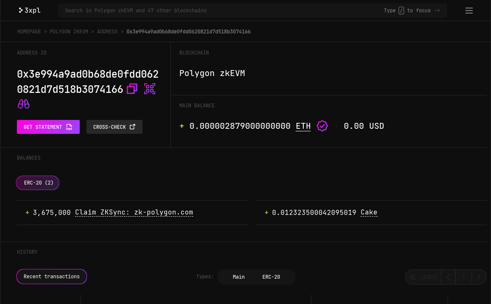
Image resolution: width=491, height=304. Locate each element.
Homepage (29, 31)
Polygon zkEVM (69, 31)
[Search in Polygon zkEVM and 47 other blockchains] (224, 10)
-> (437, 10)
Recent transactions (52, 276)
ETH (303, 125)
